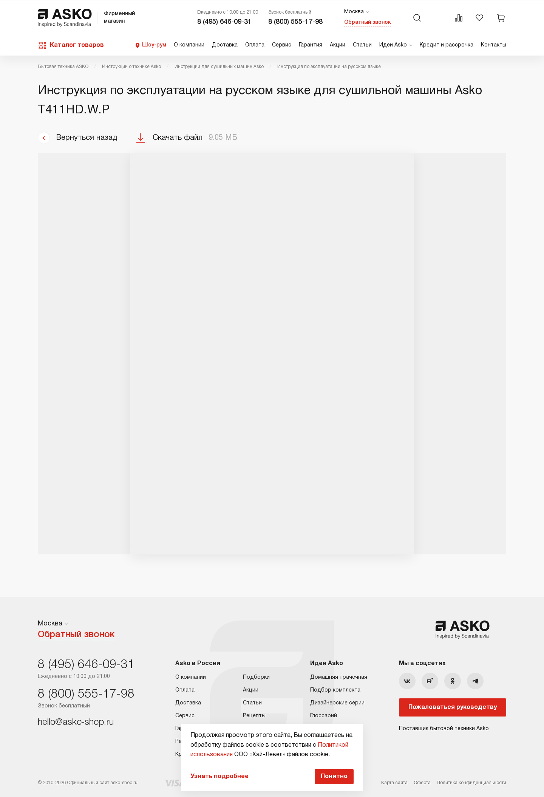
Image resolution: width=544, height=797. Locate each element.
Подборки (256, 677)
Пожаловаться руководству (452, 707)
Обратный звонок (367, 22)
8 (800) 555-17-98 (295, 22)
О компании (189, 45)
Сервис (281, 45)
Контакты (493, 45)
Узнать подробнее (219, 776)
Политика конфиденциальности (471, 783)
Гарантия (310, 45)
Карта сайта (394, 783)
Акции (337, 45)
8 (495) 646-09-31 (224, 22)
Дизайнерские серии (337, 703)
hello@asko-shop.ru (76, 722)
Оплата (254, 45)
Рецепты (254, 715)
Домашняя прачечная (338, 677)
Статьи (362, 45)
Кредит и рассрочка (446, 45)
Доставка (225, 45)
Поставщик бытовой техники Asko (444, 728)
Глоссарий (323, 715)
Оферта (422, 783)
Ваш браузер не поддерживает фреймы (272, 353)
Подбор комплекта (335, 690)
